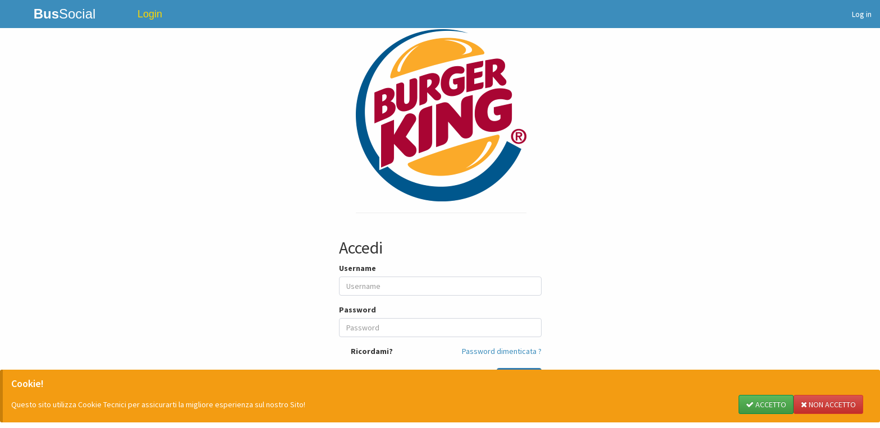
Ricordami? (372, 351)
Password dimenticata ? (502, 351)
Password (357, 310)
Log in (862, 14)
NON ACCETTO (828, 404)
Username (357, 268)
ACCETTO (766, 404)
